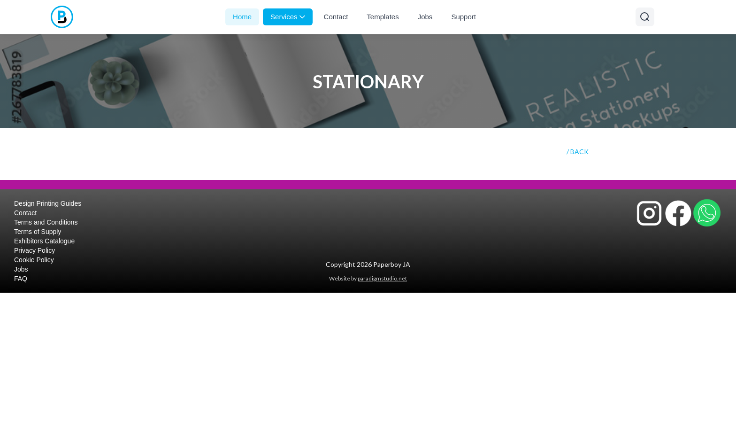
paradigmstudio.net (382, 278)
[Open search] (645, 17)
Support (463, 17)
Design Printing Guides (47, 203)
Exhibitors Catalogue (44, 241)
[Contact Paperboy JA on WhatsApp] (707, 213)
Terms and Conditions (45, 222)
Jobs (425, 17)
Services (287, 17)
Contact (336, 17)
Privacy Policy (34, 250)
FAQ (20, 278)
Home (242, 17)
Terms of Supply (37, 231)
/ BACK (578, 152)
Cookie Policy (34, 260)
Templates (383, 17)
